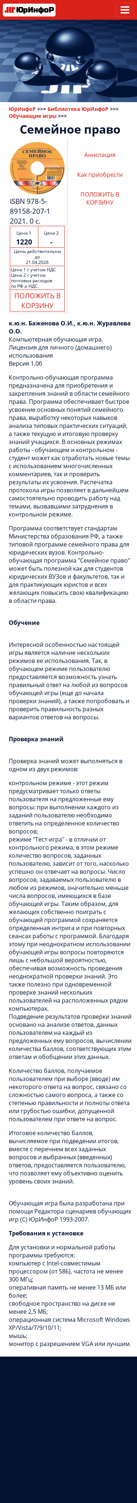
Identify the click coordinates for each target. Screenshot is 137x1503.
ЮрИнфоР (22, 108)
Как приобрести (100, 175)
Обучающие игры (33, 115)
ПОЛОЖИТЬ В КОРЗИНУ (37, 300)
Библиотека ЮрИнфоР (78, 108)
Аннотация (99, 155)
